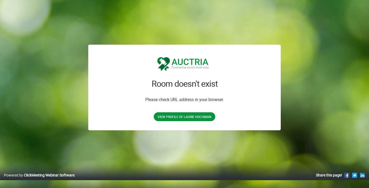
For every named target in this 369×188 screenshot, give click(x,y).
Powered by (39, 180)
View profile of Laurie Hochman (184, 117)
